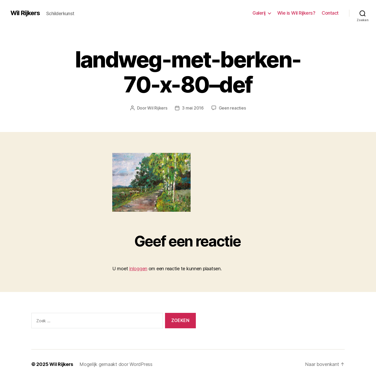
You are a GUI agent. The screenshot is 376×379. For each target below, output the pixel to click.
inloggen (138, 268)
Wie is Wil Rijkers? (296, 13)
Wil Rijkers (25, 13)
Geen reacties (232, 108)
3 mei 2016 (192, 108)
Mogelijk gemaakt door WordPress (115, 364)
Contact (330, 13)
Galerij (259, 13)
